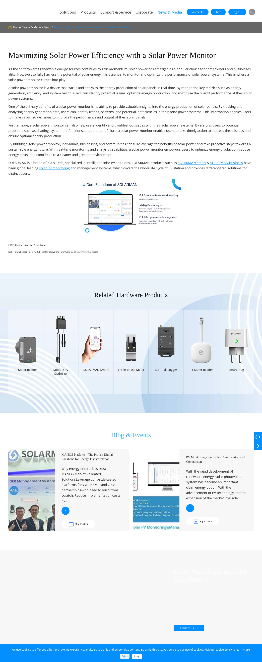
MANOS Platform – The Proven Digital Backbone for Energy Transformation (87, 460)
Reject (125, 656)
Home (17, 27)
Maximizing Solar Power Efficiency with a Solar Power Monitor (92, 27)
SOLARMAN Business (226, 162)
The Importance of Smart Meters (31, 245)
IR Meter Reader (26, 373)
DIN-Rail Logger (166, 373)
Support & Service (115, 12)
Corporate (144, 12)
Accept (137, 656)
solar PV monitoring (54, 168)
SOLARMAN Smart (192, 162)
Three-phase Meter (131, 373)
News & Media (169, 12)
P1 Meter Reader (201, 373)
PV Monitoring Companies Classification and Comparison (215, 463)
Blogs (47, 27)
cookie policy (224, 649)
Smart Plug (236, 373)
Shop (218, 12)
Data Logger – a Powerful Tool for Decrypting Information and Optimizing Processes (56, 251)
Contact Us (198, 12)
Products (88, 12)
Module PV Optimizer (61, 375)
